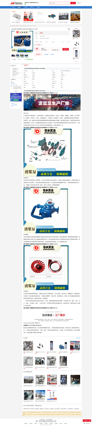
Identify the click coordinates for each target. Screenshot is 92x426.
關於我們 (25, 423)
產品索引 (12, 103)
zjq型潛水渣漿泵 (63, 408)
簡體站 (61, 423)
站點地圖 (41, 423)
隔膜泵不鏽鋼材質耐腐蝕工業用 (40, 385)
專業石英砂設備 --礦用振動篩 (51, 22)
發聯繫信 (38, 54)
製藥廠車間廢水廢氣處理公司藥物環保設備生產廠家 (31, 385)
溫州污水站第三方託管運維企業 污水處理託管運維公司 (67, 22)
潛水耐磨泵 (51, 408)
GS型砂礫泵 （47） (15, 71)
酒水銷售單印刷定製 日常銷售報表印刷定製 (42, 22)
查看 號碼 (66, 49)
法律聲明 (56, 423)
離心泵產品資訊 (42, 419)
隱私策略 (46, 423)
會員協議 (51, 423)
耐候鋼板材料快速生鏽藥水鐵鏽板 (75, 22)
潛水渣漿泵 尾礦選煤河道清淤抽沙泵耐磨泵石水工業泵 (47, 420)
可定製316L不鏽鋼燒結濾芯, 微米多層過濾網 (18, 22)
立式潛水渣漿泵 (70, 408)
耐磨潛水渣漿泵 (26, 408)
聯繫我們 (31, 423)
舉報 (19, 59)
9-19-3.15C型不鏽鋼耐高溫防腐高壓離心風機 (54, 385)
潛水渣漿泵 (32, 408)
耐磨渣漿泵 (37, 408)
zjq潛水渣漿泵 (57, 408)
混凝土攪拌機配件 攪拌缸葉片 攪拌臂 (79, 37)
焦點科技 (47, 424)
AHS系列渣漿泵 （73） (15, 68)
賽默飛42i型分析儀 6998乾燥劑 (78, 58)
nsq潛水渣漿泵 (76, 408)
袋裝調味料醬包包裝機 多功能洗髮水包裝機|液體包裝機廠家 (32, 22)
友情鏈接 (65, 423)
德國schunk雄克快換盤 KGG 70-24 (63, 385)
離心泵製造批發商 (49, 419)
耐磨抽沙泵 (42, 408)
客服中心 (36, 423)
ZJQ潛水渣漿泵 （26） (15, 74)
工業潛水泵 (47, 408)
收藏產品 (14, 59)
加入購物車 (46, 54)
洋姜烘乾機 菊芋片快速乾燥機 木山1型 (76, 385)
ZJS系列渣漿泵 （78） (15, 69)
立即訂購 (52, 54)
